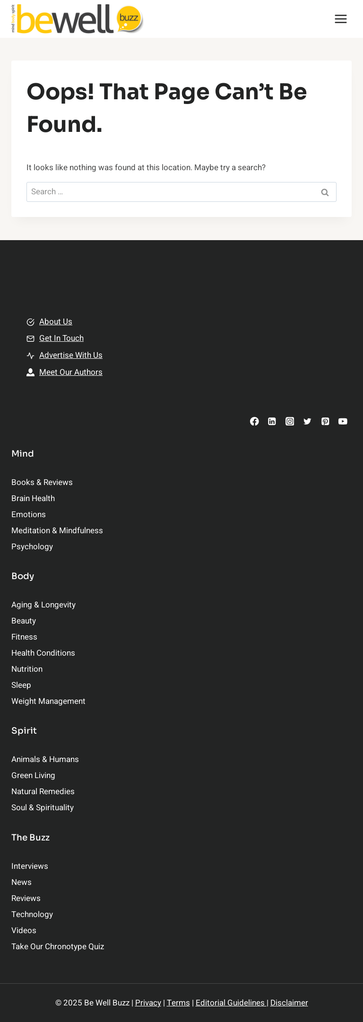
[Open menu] (340, 18)
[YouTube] (343, 421)
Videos (23, 930)
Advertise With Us (71, 355)
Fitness (24, 637)
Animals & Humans (45, 759)
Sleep (21, 685)
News (21, 882)
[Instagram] (289, 421)
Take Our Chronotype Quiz (57, 947)
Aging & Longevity (43, 605)
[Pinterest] (325, 421)
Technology (32, 914)
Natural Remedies (43, 791)
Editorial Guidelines (231, 1003)
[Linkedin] (272, 421)
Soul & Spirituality (42, 808)
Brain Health (33, 498)
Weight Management (48, 701)
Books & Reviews (42, 482)
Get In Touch (61, 338)
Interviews (29, 866)
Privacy (148, 1003)
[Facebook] (254, 421)
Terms (178, 1003)
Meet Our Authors (71, 372)
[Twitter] (307, 421)
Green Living (33, 775)
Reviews (26, 898)
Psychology (32, 547)
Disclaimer (289, 1003)
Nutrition (27, 669)
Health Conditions (43, 653)
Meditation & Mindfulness (57, 531)
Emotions (28, 514)
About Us (55, 322)
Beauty (23, 621)
